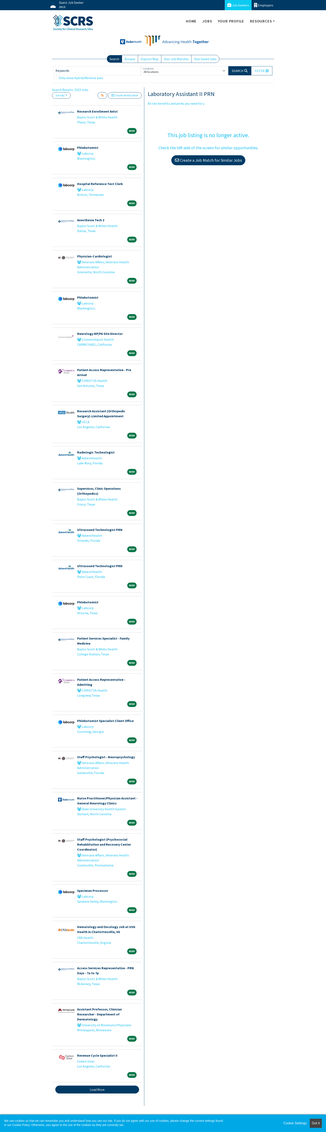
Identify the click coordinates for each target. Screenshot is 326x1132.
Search (114, 59)
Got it (316, 1123)
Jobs (207, 21)
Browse (130, 59)
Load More (97, 1089)
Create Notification (124, 95)
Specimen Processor (92, 890)
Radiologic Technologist (96, 452)
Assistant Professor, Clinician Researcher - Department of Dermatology (99, 1014)
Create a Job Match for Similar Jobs (208, 160)
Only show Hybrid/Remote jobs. (81, 78)
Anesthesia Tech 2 (90, 220)
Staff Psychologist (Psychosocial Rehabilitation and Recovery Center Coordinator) (104, 844)
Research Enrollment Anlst (97, 111)
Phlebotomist (87, 147)
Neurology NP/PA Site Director (100, 334)
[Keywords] (97, 70)
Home (191, 21)
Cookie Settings (295, 1123)
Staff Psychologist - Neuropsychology (106, 757)
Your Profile (231, 21)
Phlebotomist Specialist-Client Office (105, 721)
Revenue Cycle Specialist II (97, 1055)
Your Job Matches (176, 59)
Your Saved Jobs (205, 59)
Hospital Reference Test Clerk (100, 184)
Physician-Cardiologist (94, 256)
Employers (263, 5)
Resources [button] (261, 21)
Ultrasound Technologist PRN (99, 530)
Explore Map (149, 59)
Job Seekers (238, 5)
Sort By (60, 95)
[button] (261, 70)
